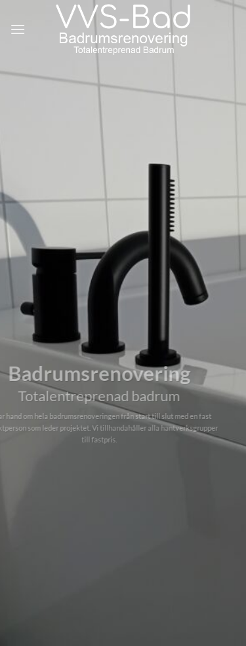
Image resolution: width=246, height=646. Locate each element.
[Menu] (18, 29)
